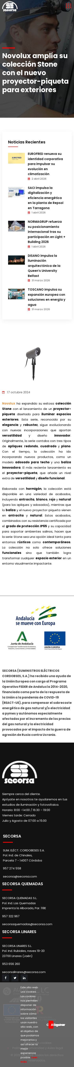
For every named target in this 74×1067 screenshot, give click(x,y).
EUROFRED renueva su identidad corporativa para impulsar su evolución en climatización (45, 164)
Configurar (47, 1024)
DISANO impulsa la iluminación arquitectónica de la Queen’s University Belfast (44, 266)
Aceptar (52, 1024)
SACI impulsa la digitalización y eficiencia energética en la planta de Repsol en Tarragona (45, 198)
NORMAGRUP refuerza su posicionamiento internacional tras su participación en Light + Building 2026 (46, 232)
